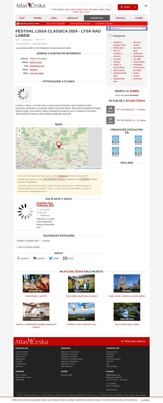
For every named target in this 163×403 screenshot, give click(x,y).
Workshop (137, 79)
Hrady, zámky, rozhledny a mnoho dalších (127, 296)
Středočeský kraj (37, 66)
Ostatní (136, 76)
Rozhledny (110, 354)
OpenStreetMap (87, 168)
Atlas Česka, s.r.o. (34, 395)
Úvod (22, 18)
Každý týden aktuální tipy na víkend (81, 296)
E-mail (68, 258)
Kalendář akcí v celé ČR (36, 296)
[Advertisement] (127, 183)
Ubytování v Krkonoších (70, 352)
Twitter (54, 258)
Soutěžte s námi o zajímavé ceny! (81, 324)
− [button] (19, 135)
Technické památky (113, 359)
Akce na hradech (22, 352)
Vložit (129, 7)
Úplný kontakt (111, 390)
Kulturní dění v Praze (23, 377)
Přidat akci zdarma (133, 341)
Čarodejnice (138, 56)
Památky (37, 18)
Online (136, 73)
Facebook (23, 258)
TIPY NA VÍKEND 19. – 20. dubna (131, 120)
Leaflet (77, 168)
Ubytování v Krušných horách (72, 359)
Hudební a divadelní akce (28, 241)
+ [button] (19, 131)
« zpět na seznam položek (28, 247)
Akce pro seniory (22, 354)
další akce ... (20, 366)
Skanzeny (110, 357)
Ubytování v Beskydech (69, 361)
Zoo (107, 364)
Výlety (54, 18)
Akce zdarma (119, 70)
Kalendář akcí (97, 18)
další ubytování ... (67, 366)
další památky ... (112, 366)
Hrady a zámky (112, 352)
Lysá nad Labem (37, 73)
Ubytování (120, 18)
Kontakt (139, 18)
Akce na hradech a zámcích (117, 53)
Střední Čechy (36, 62)
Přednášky (138, 65)
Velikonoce (138, 53)
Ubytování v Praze (68, 364)
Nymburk (33, 69)
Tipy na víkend (21, 375)
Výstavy (116, 62)
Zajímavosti (72, 18)
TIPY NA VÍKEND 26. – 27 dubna (130, 109)
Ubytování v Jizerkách (69, 357)
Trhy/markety (139, 62)
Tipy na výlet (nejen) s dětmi (127, 324)
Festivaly (46, 241)
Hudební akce (21, 364)
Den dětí (137, 59)
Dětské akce (118, 48)
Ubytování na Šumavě (69, 354)
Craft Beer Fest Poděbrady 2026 (45, 204)
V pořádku (144, 400)
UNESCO (109, 361)
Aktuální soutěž (66, 375)
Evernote (39, 258)
